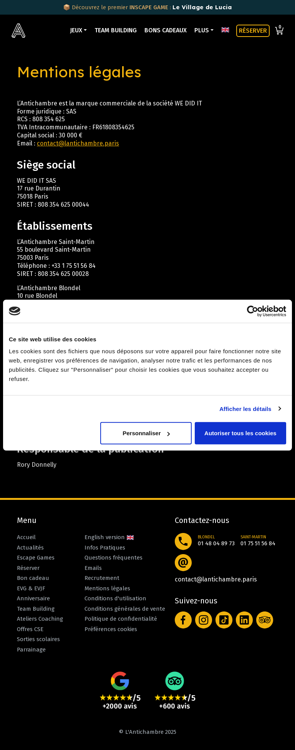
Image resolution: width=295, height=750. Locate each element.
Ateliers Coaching (40, 618)
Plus (201, 30)
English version (109, 537)
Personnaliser (146, 433)
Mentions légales (107, 588)
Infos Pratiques (105, 547)
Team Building (115, 30)
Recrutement (102, 578)
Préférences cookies (111, 629)
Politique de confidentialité (121, 618)
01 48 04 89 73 (216, 543)
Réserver (28, 568)
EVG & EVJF (31, 588)
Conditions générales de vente (125, 608)
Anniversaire (33, 598)
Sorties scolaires (38, 639)
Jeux (76, 30)
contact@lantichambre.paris (78, 143)
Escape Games (36, 557)
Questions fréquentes (114, 557)
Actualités (30, 547)
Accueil (26, 537)
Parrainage (31, 649)
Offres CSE (30, 629)
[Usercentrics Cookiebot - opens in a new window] (252, 311)
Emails (93, 568)
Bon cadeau (33, 578)
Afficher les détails (245, 408)
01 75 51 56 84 (257, 543)
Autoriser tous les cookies (240, 433)
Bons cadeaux (165, 30)
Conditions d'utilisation (115, 598)
